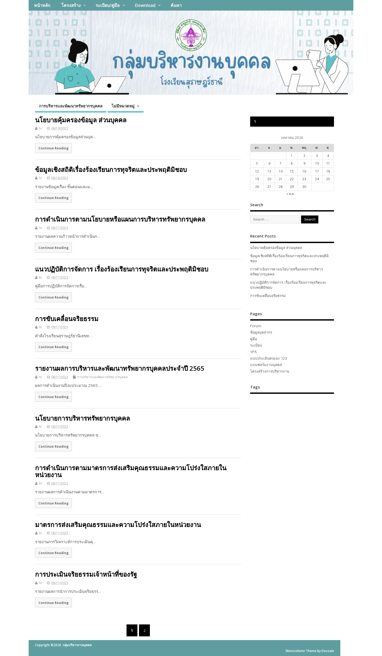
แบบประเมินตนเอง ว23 (268, 358)
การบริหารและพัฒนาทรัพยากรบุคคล (70, 106)
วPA (253, 351)
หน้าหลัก (42, 5)
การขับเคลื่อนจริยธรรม (66, 318)
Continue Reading (53, 148)
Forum (255, 325)
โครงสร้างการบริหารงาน (269, 371)
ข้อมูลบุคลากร (261, 332)
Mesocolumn (295, 651)
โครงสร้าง (71, 5)
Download (145, 5)
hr (40, 128)
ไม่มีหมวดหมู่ (123, 106)
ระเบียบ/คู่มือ (108, 5)
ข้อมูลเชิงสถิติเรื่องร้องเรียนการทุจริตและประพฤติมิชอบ (111, 169)
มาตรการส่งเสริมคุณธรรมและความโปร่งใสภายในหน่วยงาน (118, 524)
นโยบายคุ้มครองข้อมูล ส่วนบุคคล (81, 119)
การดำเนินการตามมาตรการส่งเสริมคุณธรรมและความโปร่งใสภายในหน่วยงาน (130, 471)
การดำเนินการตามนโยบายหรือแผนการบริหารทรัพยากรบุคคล (120, 219)
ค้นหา (176, 5)
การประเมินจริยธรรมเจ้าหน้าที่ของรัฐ (86, 574)
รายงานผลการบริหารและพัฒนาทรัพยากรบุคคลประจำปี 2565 (119, 368)
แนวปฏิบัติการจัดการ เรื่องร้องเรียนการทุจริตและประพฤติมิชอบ (121, 269)
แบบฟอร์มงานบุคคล (266, 364)
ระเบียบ (256, 345)
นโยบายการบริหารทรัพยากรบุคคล (82, 418)
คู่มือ (253, 338)
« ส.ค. (290, 194)
